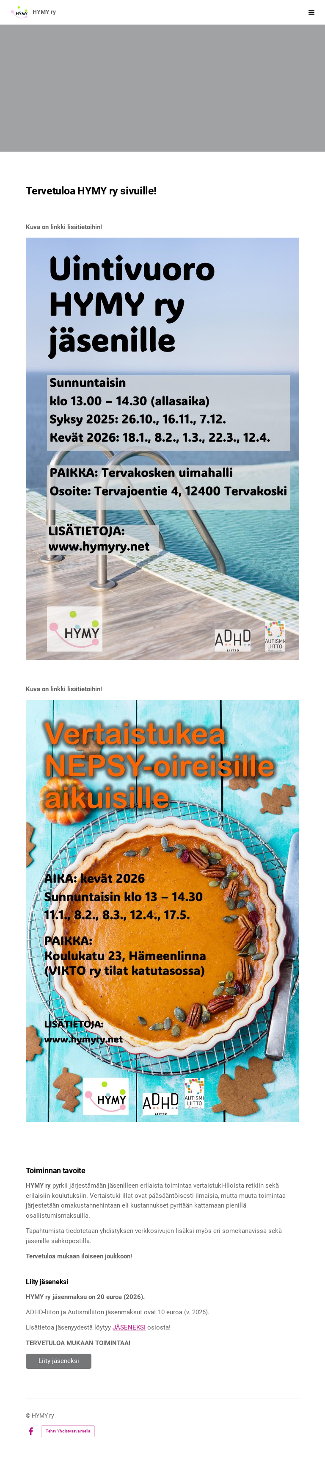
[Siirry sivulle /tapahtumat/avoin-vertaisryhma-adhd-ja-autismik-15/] (162, 911)
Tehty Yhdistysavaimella (68, 1431)
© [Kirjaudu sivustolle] (29, 1415)
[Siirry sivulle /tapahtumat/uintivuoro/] (162, 449)
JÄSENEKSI (129, 1327)
